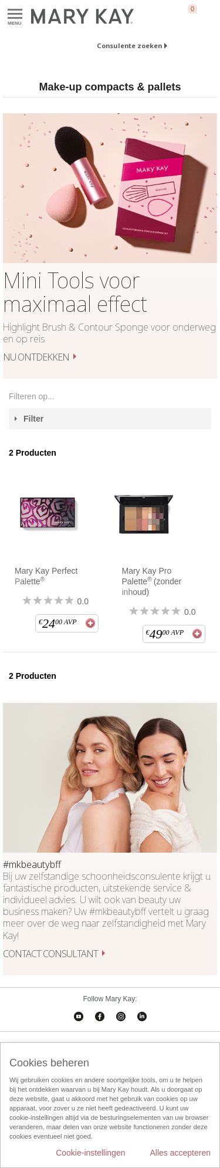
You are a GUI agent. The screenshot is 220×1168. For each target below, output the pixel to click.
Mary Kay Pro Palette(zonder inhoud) (152, 581)
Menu (15, 14)
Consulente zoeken (129, 45)
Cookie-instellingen (90, 1152)
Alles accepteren (180, 1152)
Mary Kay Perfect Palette (46, 576)
